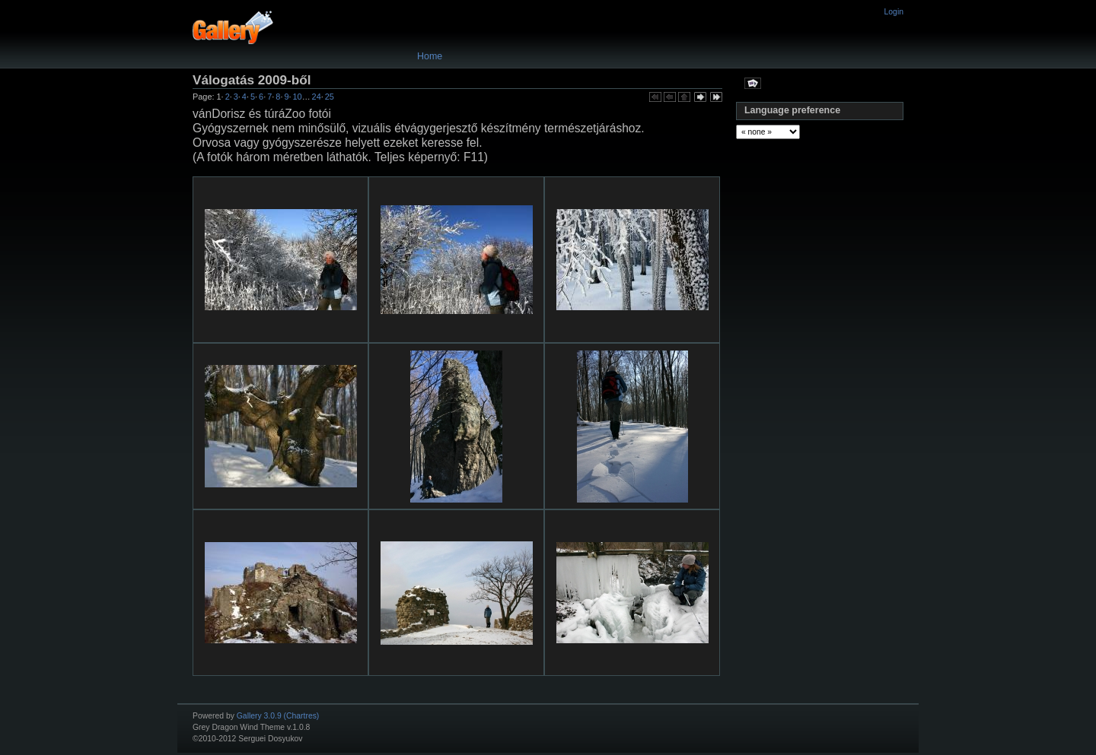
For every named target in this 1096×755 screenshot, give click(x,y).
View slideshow (753, 83)
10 (297, 96)
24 (316, 96)
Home (429, 56)
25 (329, 96)
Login (893, 12)
